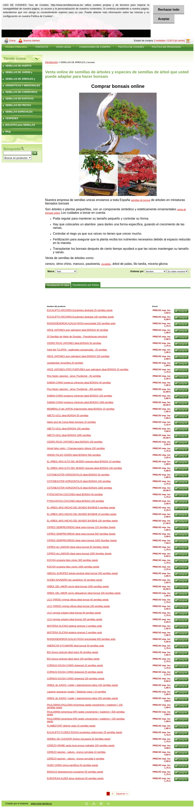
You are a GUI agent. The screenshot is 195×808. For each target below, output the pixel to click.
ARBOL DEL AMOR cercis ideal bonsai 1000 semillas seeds (78, 586)
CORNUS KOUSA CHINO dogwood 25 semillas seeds (75, 672)
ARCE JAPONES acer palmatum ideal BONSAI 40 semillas (77, 330)
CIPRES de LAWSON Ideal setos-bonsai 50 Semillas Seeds (78, 547)
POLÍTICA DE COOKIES (131, 47)
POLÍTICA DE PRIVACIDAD (166, 47)
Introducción (51, 62)
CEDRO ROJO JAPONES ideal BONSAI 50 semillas (74, 343)
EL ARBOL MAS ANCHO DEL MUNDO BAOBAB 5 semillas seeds (81, 507)
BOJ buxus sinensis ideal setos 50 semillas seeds (72, 652)
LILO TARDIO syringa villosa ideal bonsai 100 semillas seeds (78, 606)
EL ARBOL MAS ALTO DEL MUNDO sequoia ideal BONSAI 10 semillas (84, 461)
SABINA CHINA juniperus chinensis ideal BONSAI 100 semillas (79, 395)
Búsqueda (11, 149)
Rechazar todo (168, 9)
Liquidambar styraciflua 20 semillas (65, 363)
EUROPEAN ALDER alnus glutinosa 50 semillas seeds (75, 778)
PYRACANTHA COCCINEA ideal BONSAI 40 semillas (75, 494)
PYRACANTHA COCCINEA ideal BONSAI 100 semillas (75, 501)
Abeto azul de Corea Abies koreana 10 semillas (71, 422)
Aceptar (164, 19)
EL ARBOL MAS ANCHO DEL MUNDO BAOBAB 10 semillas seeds (81, 514)
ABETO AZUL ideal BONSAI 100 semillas (68, 428)
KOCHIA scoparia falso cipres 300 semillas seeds (72, 560)
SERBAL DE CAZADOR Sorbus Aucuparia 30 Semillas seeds (78, 739)
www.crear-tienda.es (41, 803)
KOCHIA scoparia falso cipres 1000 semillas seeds (73, 566)
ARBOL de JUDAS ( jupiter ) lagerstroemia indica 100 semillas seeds (82, 685)
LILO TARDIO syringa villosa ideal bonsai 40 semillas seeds (78, 599)
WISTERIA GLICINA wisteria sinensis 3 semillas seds (74, 626)
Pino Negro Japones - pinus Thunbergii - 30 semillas (74, 376)
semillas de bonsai (140, 200)
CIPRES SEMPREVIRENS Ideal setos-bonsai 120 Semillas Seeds (81, 527)
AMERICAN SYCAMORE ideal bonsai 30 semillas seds (75, 645)
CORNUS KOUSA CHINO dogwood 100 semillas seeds (75, 678)
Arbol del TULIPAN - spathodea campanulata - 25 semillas (77, 349)
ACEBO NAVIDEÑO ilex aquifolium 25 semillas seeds (74, 580)
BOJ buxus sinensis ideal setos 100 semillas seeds (73, 659)
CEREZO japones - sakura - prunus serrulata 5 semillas (75, 758)
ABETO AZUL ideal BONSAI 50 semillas (67, 415)
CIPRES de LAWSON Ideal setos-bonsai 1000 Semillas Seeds (79, 553)
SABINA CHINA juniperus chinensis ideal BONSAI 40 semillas (79, 382)
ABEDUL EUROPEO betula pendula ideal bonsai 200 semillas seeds (82, 573)
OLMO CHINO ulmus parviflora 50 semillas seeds (72, 765)
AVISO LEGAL (63, 47)
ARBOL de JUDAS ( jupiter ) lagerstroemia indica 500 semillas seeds (82, 698)
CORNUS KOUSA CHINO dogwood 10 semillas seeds (75, 665)
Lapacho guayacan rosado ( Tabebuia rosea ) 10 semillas (76, 691)
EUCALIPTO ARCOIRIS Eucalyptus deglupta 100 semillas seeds (80, 317)
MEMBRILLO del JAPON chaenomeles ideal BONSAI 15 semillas (81, 409)
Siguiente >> (122, 794)
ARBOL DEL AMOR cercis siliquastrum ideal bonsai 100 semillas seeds (84, 593)
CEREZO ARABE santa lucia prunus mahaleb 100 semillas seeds (81, 745)
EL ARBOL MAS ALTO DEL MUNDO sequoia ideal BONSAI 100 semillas (84, 468)
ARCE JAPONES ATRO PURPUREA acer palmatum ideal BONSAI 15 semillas (88, 369)
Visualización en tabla (58, 285)
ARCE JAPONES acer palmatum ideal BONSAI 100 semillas (78, 356)
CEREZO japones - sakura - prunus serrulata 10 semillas (76, 752)
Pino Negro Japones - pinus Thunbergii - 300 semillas (74, 389)
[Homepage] (16, 47)
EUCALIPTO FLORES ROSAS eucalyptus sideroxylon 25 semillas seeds (84, 732)
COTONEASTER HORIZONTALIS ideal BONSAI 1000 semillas (79, 488)
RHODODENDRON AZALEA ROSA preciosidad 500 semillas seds (81, 639)
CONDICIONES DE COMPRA (94, 47)
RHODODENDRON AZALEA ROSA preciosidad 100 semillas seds (81, 323)
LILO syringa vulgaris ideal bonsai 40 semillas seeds (74, 612)
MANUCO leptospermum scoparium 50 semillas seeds (75, 771)
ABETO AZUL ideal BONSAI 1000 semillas (69, 435)
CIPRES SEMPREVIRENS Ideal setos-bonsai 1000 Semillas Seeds (82, 540)
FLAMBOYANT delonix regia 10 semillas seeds (71, 725)
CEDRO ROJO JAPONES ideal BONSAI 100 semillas (75, 441)
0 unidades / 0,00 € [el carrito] (169, 40)
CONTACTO (41, 47)
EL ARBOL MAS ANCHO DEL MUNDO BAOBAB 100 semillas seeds (82, 520)
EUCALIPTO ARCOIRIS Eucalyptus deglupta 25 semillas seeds (80, 310)
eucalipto (106, 264)
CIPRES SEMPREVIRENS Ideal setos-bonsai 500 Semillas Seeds (81, 534)
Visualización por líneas (85, 284)
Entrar (12, 40)
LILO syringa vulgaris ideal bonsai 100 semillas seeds (74, 619)
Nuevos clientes (31, 40)
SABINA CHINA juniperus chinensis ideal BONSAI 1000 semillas (80, 402)
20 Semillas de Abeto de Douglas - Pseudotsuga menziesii (77, 336)
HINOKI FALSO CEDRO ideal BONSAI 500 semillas (74, 455)
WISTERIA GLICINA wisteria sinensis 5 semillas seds (74, 632)
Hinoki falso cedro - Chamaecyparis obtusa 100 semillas (76, 448)
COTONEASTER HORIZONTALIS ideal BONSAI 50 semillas (78, 474)
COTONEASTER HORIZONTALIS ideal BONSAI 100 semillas (79, 481)
